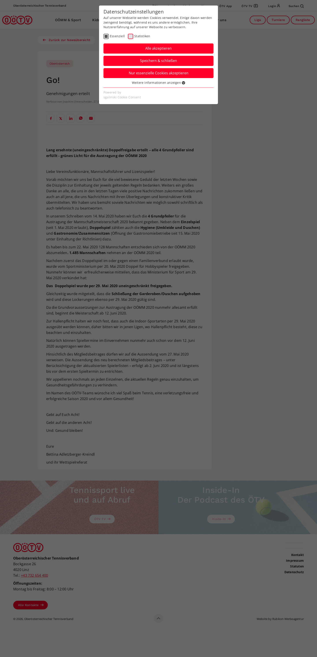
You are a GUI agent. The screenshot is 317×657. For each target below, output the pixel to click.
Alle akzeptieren (158, 48)
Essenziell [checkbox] (117, 36)
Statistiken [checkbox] (142, 36)
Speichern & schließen (158, 60)
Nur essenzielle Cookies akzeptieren (158, 73)
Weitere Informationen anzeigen (158, 82)
